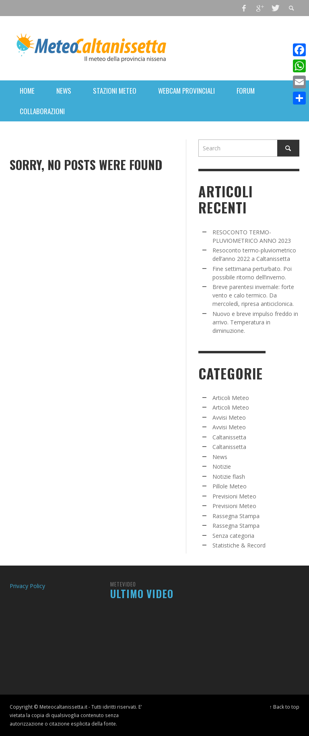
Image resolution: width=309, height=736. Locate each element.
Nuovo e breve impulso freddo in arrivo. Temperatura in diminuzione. (255, 322)
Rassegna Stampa (236, 516)
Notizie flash (228, 476)
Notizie (221, 466)
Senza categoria (233, 535)
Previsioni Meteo (234, 496)
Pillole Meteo (229, 486)
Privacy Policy (27, 586)
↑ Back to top (284, 706)
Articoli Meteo (230, 398)
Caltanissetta (229, 437)
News (219, 457)
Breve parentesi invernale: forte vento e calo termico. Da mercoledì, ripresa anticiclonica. (253, 295)
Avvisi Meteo (229, 417)
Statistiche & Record (239, 545)
